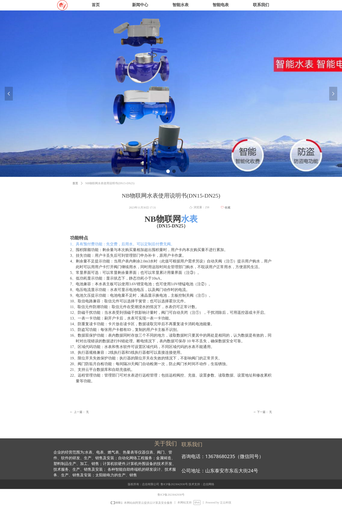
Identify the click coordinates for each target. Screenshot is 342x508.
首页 (75, 183)
